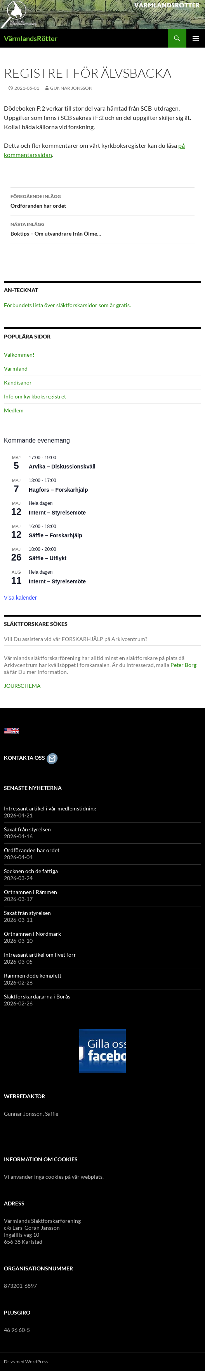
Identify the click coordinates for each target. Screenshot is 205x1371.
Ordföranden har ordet (102, 200)
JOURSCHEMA (22, 685)
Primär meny (195, 38)
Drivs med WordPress (26, 1361)
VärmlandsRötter (30, 38)
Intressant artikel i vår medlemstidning (50, 808)
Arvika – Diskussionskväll (62, 466)
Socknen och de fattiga (31, 871)
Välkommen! (19, 354)
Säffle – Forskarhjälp (55, 535)
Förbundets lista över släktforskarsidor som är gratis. (67, 305)
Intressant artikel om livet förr (40, 954)
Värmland (16, 368)
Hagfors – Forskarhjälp (58, 490)
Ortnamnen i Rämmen (30, 892)
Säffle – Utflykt (47, 558)
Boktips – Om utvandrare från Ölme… (102, 228)
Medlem (14, 410)
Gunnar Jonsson (71, 88)
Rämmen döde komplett (32, 975)
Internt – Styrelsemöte (57, 512)
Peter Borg (183, 665)
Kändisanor (18, 382)
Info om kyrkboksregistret (35, 396)
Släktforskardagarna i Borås (37, 996)
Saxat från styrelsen (27, 829)
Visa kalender (20, 598)
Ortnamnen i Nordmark (32, 933)
